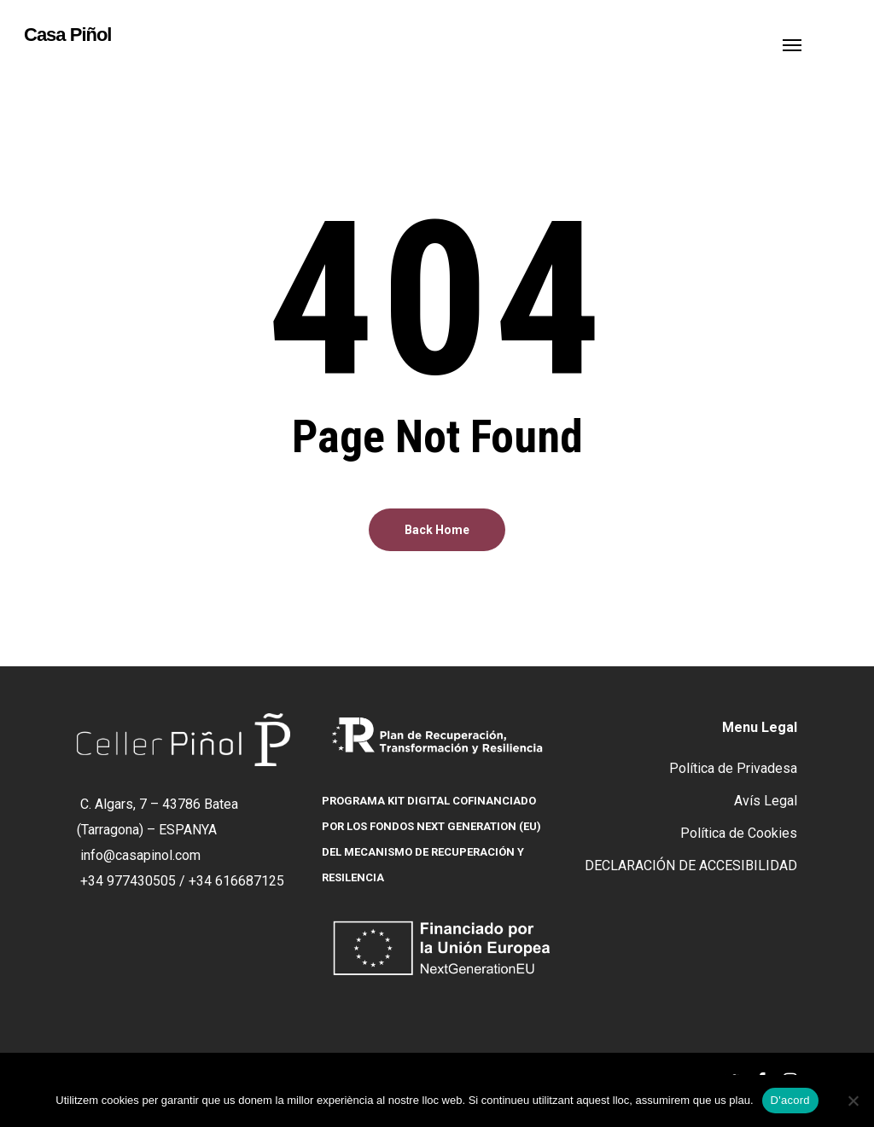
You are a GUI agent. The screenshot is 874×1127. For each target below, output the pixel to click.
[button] (792, 44)
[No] (852, 1100)
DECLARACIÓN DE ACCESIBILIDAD (691, 865)
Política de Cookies (738, 833)
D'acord (790, 1100)
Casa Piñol (67, 35)
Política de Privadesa (733, 768)
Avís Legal (765, 801)
